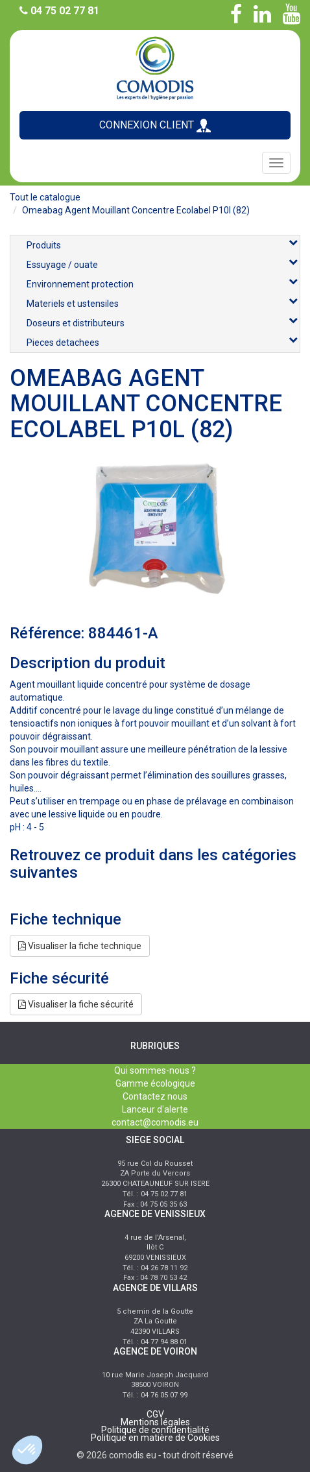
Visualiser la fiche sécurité (76, 1004)
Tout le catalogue (45, 197)
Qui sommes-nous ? (155, 1070)
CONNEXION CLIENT (155, 125)
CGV (155, 1414)
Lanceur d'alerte (155, 1109)
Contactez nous (155, 1096)
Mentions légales (155, 1422)
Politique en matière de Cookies (155, 1437)
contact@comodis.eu (155, 1122)
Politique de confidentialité (155, 1430)
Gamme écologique (155, 1083)
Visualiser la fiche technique (79, 946)
